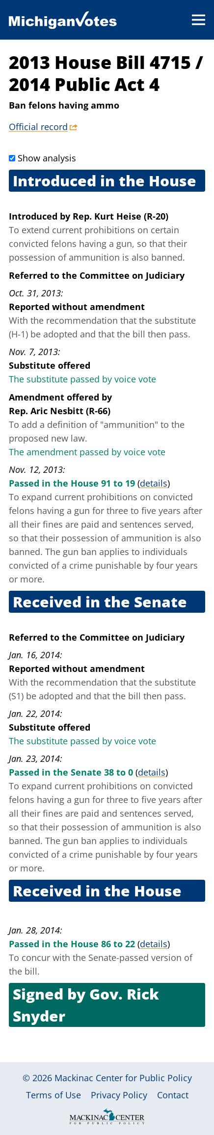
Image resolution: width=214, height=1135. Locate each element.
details (153, 483)
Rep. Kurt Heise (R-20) (120, 216)
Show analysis (47, 158)
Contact (172, 1095)
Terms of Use (53, 1095)
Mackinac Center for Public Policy (123, 1078)
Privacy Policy (119, 1095)
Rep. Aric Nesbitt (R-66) (59, 411)
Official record (38, 127)
